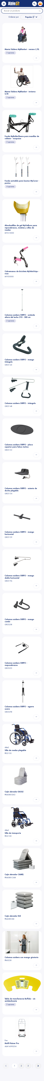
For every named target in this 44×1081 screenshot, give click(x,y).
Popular (29, 17)
